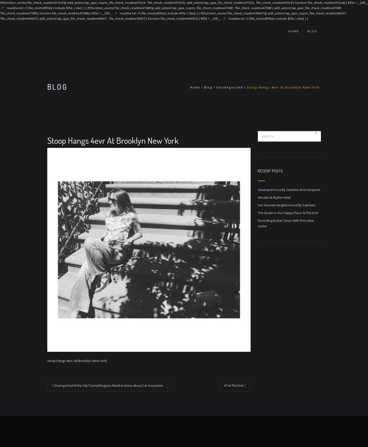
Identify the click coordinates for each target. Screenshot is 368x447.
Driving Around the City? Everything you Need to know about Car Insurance (108, 385)
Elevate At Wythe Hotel (274, 197)
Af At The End (233, 385)
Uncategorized (229, 87)
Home (293, 31)
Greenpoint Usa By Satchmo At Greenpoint (289, 190)
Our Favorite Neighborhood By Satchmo (286, 205)
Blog (312, 31)
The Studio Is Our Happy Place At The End (288, 213)
